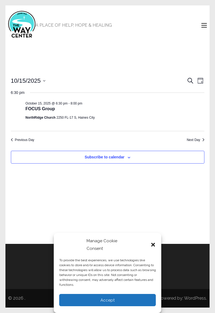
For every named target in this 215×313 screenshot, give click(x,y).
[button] (153, 244)
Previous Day (22, 140)
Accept (107, 300)
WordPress (195, 298)
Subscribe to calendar (104, 157)
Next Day (195, 140)
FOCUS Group (40, 108)
